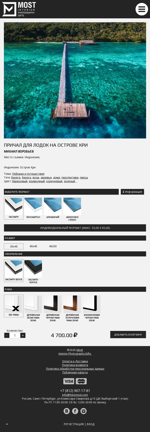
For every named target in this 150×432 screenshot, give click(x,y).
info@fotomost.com (75, 395)
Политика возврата (75, 365)
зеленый (69, 181)
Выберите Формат (17, 191)
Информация (132, 192)
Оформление (14, 253)
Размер (10, 238)
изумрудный (37, 181)
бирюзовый (19, 181)
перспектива (70, 177)
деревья (46, 177)
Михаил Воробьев (19, 151)
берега (15, 177)
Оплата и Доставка (75, 361)
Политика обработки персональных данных (75, 368)
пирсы (84, 177)
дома (56, 177)
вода (36, 177)
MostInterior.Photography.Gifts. (75, 351)
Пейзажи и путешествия (28, 174)
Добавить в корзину (128, 334)
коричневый (54, 181)
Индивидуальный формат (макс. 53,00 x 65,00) (75, 228)
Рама (8, 289)
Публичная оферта (75, 372)
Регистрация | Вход (79, 424)
